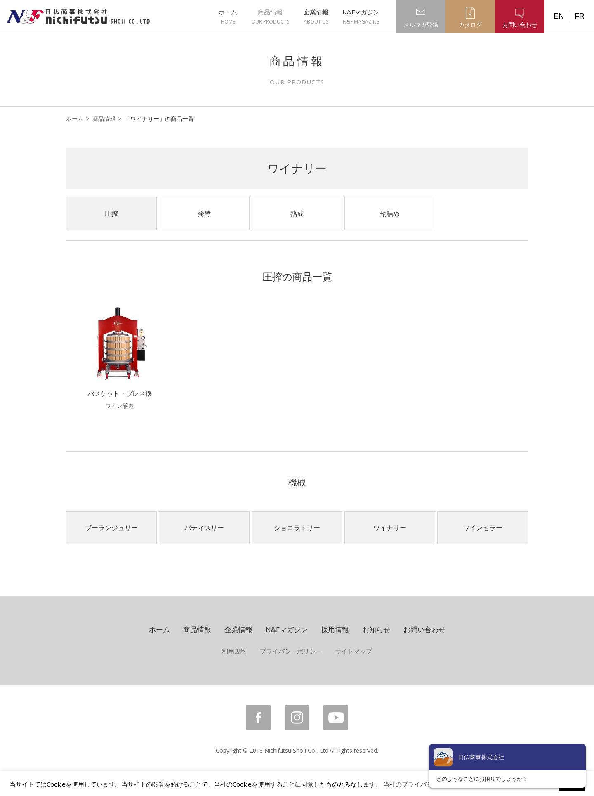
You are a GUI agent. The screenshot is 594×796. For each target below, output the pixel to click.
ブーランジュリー (111, 527)
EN (559, 16)
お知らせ (376, 629)
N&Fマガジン (361, 17)
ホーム (228, 17)
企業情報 (316, 17)
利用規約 (234, 651)
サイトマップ (353, 651)
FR (580, 16)
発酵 (204, 213)
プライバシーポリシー (291, 651)
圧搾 (111, 213)
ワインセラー (482, 527)
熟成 (297, 213)
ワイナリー (389, 527)
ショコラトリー (297, 527)
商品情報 (270, 17)
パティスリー (204, 527)
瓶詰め (390, 213)
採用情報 (335, 629)
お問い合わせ (424, 629)
